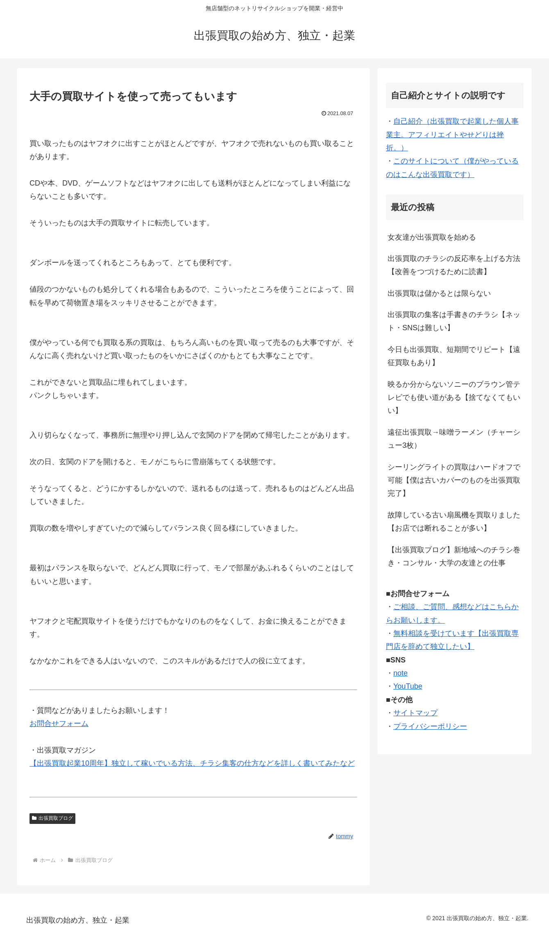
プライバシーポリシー (430, 726)
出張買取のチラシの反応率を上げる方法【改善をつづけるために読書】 (454, 265)
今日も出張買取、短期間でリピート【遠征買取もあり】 (454, 356)
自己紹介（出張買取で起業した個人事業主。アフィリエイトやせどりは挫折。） (452, 134)
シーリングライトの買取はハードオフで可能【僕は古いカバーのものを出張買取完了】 (454, 480)
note (400, 673)
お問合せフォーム (58, 723)
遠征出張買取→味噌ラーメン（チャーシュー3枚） (454, 438)
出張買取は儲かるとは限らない (439, 293)
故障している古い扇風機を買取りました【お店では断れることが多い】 (454, 521)
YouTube (407, 686)
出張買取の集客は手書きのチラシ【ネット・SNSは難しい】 (454, 321)
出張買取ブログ (52, 818)
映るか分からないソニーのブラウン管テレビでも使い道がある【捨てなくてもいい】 (454, 397)
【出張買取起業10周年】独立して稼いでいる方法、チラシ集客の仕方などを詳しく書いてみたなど (192, 763)
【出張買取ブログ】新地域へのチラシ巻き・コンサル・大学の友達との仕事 (454, 556)
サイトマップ (415, 713)
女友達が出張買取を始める (432, 237)
